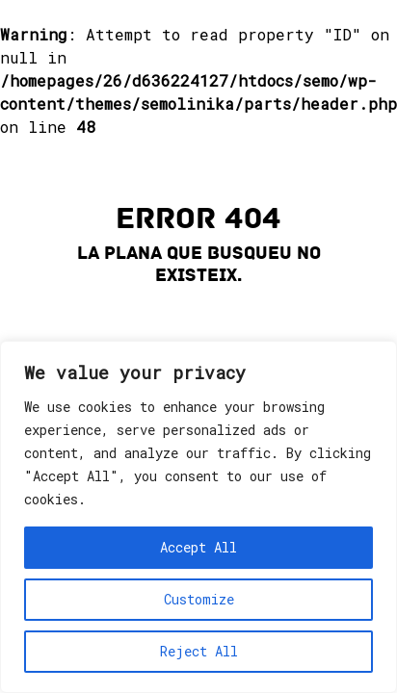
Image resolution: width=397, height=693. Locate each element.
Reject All (199, 651)
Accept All (198, 547)
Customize (199, 599)
